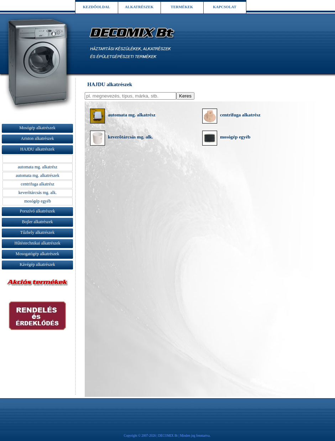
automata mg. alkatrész (132, 114)
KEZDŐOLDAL (96, 7)
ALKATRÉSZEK (139, 7)
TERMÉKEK (182, 7)
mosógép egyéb (235, 137)
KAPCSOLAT (224, 7)
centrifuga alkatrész (240, 114)
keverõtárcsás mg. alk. (130, 137)
